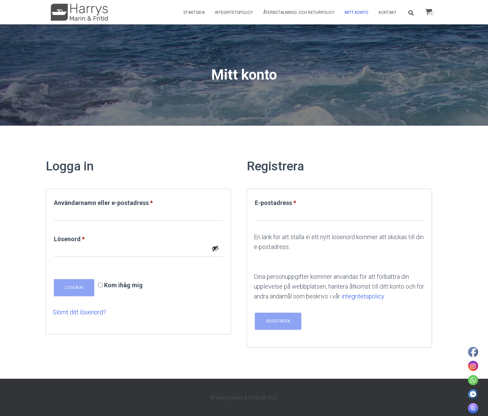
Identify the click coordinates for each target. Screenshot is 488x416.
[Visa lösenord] (215, 248)
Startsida (194, 12)
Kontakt (387, 12)
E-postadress (294, 201)
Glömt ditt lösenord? (79, 312)
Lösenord (88, 238)
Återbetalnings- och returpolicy (298, 12)
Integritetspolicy (234, 12)
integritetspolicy (363, 296)
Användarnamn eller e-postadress (122, 201)
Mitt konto (356, 12)
